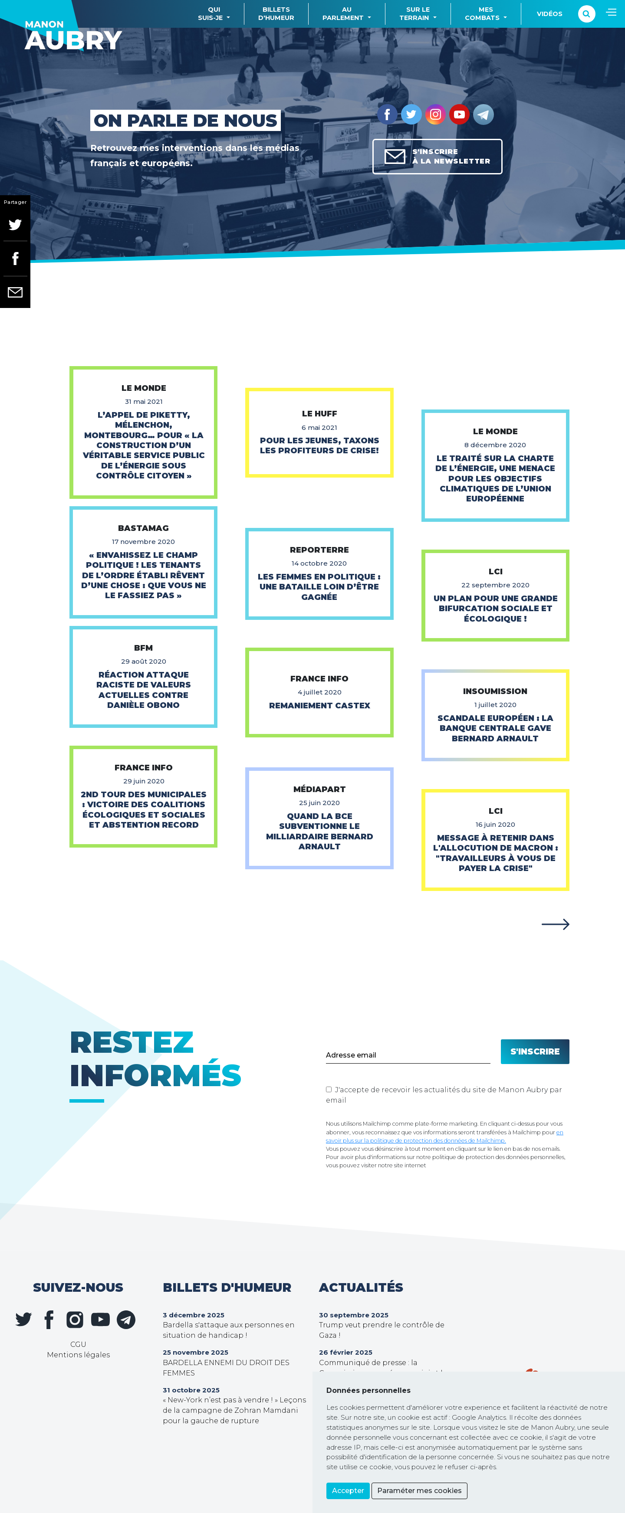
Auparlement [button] (343, 14)
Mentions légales (78, 1355)
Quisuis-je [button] (210, 14)
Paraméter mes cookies (419, 1491)
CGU (78, 1344)
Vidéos (549, 14)
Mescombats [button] (482, 14)
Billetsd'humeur (276, 14)
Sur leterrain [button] (414, 14)
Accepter (348, 1491)
